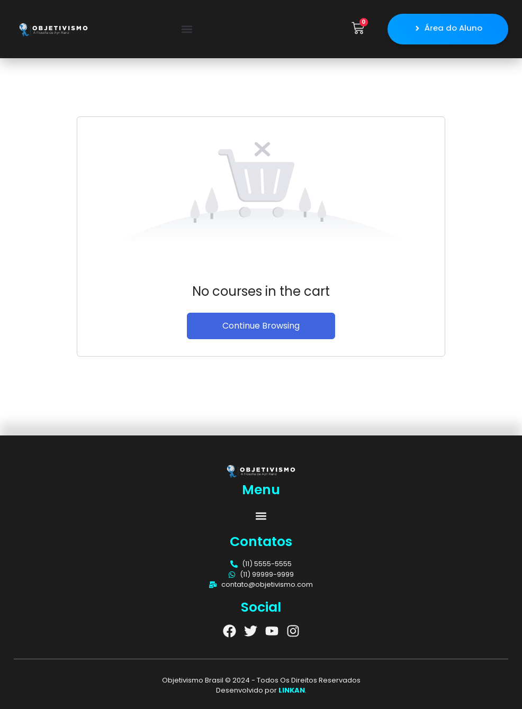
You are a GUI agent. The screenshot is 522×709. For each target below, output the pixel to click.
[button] (187, 29)
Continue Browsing (261, 325)
